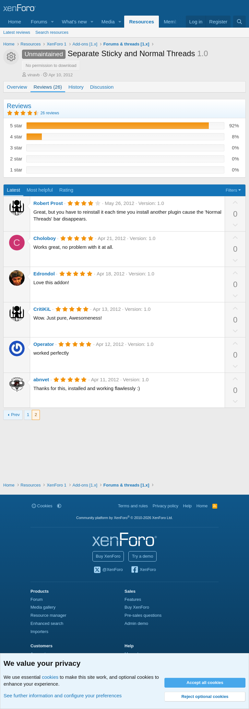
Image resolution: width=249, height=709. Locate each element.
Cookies (42, 505)
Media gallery (42, 607)
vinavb (34, 74)
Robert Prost (48, 203)
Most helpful (40, 190)
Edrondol (44, 273)
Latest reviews (16, 32)
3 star (16, 147)
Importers (39, 631)
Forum (36, 599)
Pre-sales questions (142, 615)
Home (14, 21)
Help (187, 505)
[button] (52, 22)
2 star (16, 158)
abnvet (41, 379)
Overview (17, 87)
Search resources (51, 32)
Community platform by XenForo (124, 518)
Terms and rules (133, 505)
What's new (74, 21)
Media (108, 21)
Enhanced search (46, 623)
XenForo (143, 570)
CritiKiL (42, 309)
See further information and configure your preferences (63, 695)
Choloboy (44, 238)
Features (132, 599)
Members (174, 21)
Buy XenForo (108, 556)
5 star (16, 125)
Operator (43, 344)
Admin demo (136, 623)
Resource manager (48, 615)
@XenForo (108, 570)
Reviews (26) (48, 87)
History (76, 87)
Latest (13, 190)
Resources (141, 21)
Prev (15, 414)
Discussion (102, 87)
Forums (39, 21)
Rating (66, 190)
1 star (16, 169)
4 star (16, 136)
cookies (50, 677)
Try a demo (142, 556)
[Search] (239, 22)
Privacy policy (165, 505)
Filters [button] (231, 190)
